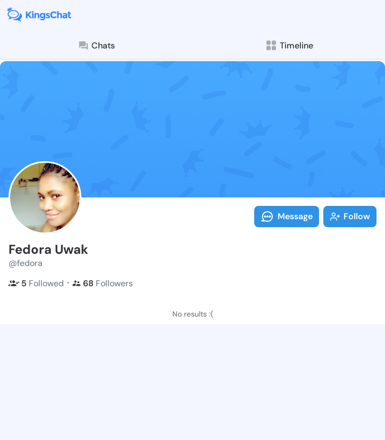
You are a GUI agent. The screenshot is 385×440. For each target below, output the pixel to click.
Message (287, 216)
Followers (102, 283)
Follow (350, 216)
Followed (36, 283)
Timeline (289, 45)
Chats (96, 46)
